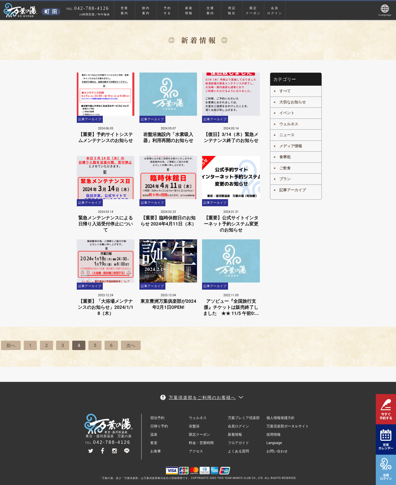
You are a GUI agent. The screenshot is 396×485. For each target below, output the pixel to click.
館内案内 (146, 10)
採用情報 (273, 434)
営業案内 (124, 10)
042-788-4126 (112, 442)
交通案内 (210, 10)
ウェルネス (288, 124)
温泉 (153, 434)
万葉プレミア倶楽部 (244, 418)
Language (274, 443)
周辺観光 (232, 10)
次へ (130, 345)
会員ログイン (274, 10)
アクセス (196, 451)
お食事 (155, 451)
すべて (285, 91)
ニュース (286, 135)
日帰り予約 (159, 426)
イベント (286, 113)
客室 (153, 443)
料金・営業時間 (201, 443)
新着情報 (189, 10)
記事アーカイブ (292, 190)
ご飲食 (285, 168)
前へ (10, 345)
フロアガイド (238, 443)
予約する (167, 10)
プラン (285, 179)
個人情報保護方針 (280, 418)
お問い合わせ (277, 451)
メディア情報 (290, 146)
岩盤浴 (194, 426)
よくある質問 (238, 451)
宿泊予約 (157, 418)
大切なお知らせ (292, 102)
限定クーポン (253, 10)
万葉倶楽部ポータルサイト (287, 426)
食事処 (285, 157)
